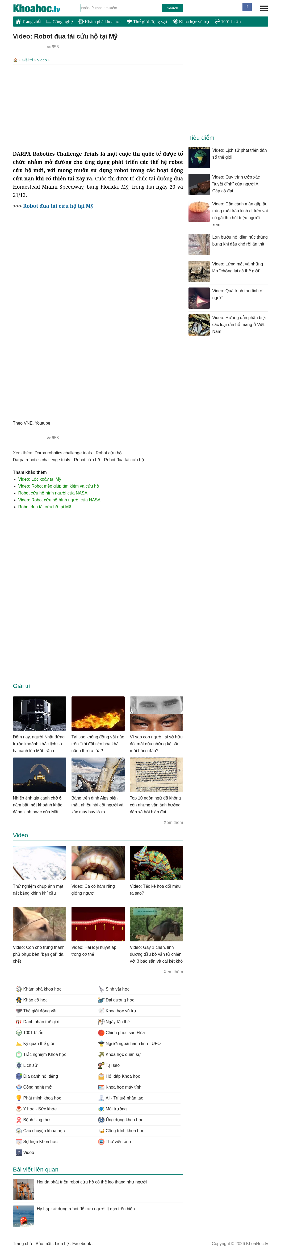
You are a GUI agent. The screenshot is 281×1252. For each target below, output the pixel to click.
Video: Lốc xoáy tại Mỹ (39, 478)
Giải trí (27, 60)
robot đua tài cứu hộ (124, 459)
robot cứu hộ (109, 452)
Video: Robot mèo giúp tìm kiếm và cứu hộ (58, 485)
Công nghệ (59, 21)
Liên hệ (62, 1243)
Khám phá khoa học (99, 21)
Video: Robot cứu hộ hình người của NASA (59, 499)
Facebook (81, 1243)
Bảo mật (44, 1243)
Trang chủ (28, 21)
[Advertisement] (98, 107)
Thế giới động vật (147, 21)
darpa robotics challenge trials (63, 452)
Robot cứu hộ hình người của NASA (52, 492)
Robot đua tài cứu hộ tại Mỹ (44, 506)
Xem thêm (173, 822)
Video (42, 60)
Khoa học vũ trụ (191, 21)
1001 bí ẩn (228, 21)
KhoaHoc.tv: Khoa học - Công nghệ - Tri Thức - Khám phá (42, 8)
